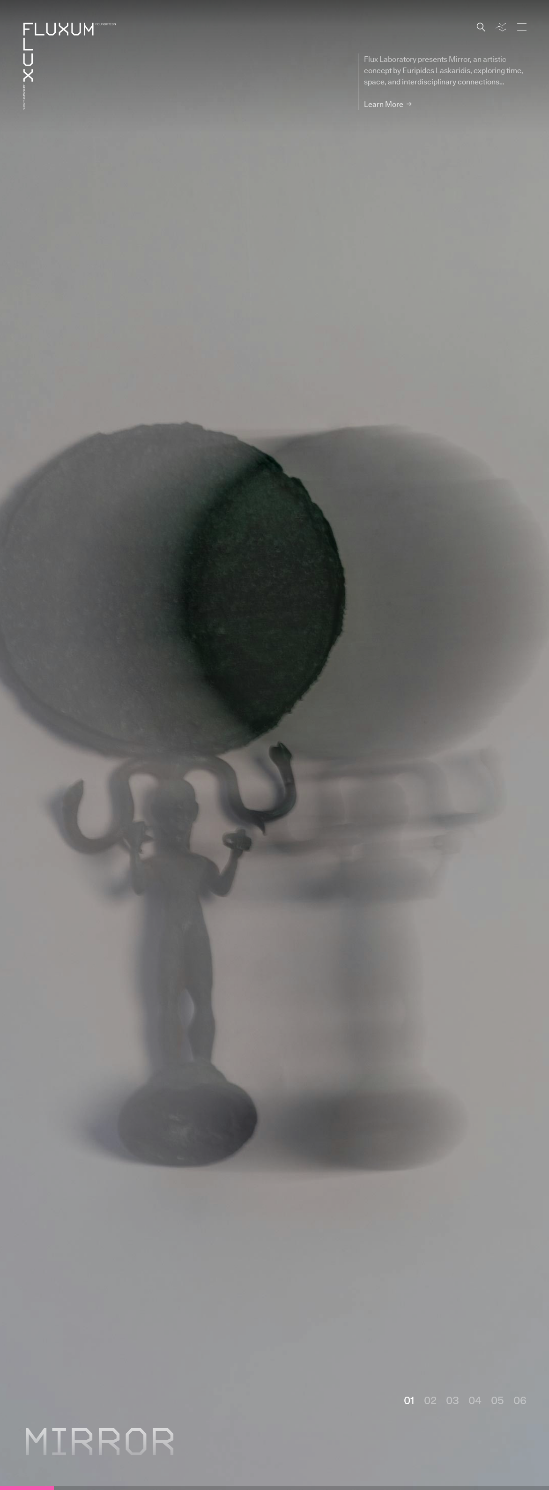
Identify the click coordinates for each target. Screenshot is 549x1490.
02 (430, 1399)
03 (452, 1399)
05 (497, 1399)
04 (475, 1399)
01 (409, 1399)
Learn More (383, 104)
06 (520, 1399)
